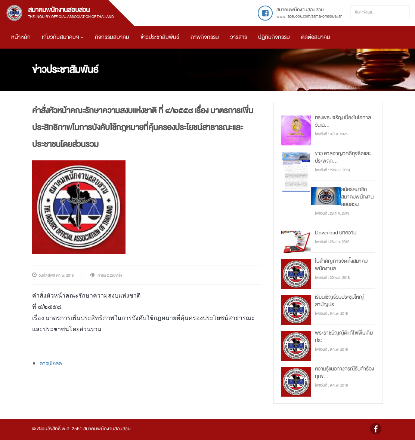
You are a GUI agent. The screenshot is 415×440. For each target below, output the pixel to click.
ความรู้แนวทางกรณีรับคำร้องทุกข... (344, 372)
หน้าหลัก (21, 37)
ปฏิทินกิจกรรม (274, 37)
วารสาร (238, 37)
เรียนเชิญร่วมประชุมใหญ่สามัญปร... (339, 300)
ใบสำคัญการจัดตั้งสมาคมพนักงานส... (341, 264)
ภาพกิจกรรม (205, 37)
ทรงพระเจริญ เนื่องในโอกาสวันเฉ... (343, 121)
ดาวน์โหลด (51, 363)
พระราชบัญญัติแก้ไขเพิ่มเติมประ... (344, 336)
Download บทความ (335, 232)
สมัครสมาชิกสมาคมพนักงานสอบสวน (357, 197)
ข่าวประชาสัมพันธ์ (159, 37)
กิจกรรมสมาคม (112, 37)
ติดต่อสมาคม (315, 37)
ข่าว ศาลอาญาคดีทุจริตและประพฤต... (343, 157)
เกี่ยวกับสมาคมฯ (63, 37)
